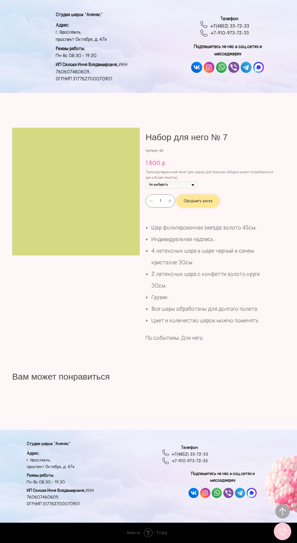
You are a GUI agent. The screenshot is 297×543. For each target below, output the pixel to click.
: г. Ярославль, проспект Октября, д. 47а (81, 32)
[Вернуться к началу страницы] (282, 511)
